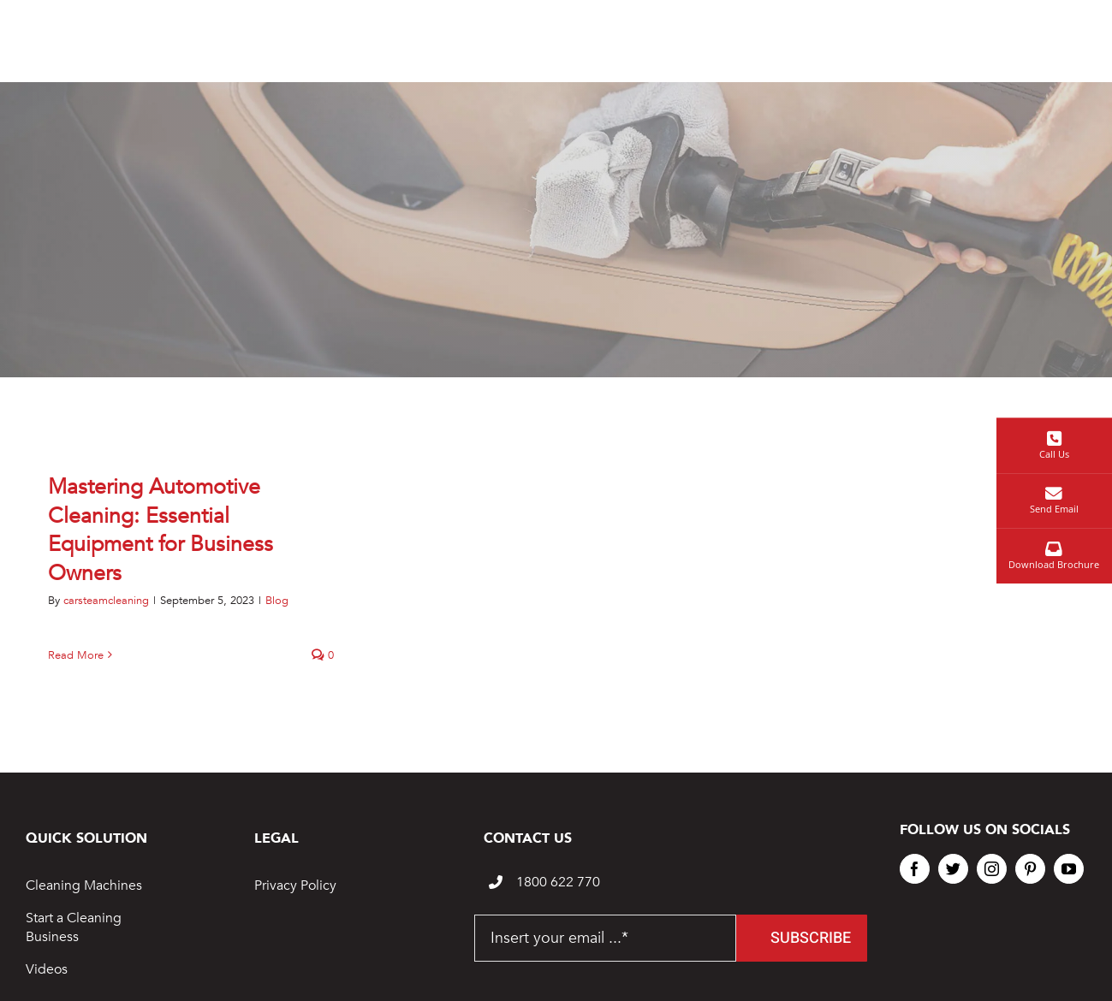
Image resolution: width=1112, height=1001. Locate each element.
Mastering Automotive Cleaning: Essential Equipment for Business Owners (160, 530)
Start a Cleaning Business (74, 927)
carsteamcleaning (106, 600)
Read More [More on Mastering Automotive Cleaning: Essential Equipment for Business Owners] (76, 655)
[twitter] (953, 869)
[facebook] (915, 869)
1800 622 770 (558, 882)
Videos (47, 969)
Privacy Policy (295, 885)
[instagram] (992, 869)
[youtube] (1069, 869)
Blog (276, 600)
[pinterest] (1030, 869)
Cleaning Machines (84, 885)
